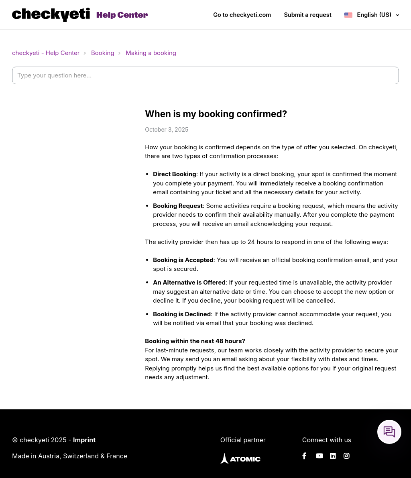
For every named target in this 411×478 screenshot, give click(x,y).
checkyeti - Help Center (45, 53)
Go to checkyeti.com (242, 14)
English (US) (374, 14)
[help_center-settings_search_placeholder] (205, 76)
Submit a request (308, 14)
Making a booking (151, 53)
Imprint (84, 440)
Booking (102, 53)
